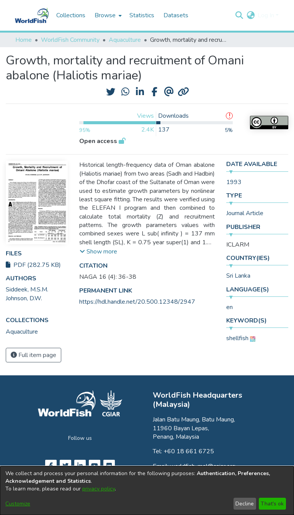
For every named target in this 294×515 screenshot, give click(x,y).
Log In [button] (267, 15)
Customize (17, 503)
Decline (244, 503)
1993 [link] (234, 182)
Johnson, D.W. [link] (24, 298)
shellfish (237, 338)
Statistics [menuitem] (141, 15)
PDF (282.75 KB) (33, 265)
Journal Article (244, 213)
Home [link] (23, 40)
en (229, 307)
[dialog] (147, 490)
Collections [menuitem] (70, 15)
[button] (239, 15)
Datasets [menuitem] (175, 15)
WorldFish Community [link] (70, 40)
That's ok (272, 503)
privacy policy (98, 488)
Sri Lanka (238, 275)
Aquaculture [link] (125, 40)
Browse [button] (105, 15)
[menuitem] (107, 15)
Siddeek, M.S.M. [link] (27, 289)
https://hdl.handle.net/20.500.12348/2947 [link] (137, 302)
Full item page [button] (33, 355)
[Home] (32, 15)
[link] (22, 331)
